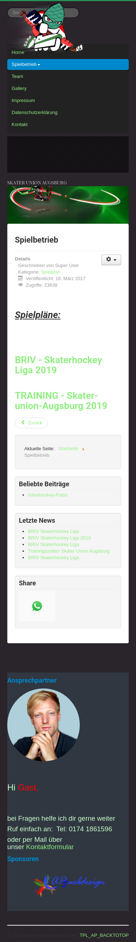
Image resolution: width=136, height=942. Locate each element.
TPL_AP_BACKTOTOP (104, 935)
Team (17, 76)
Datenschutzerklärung (34, 112)
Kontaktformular (50, 847)
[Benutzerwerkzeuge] (111, 260)
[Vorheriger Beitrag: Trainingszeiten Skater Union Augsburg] (31, 422)
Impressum (23, 100)
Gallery (19, 88)
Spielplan (51, 272)
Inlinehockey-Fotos (47, 495)
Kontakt (20, 124)
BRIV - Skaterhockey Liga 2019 (58, 365)
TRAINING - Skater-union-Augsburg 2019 (61, 400)
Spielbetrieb (26, 64)
